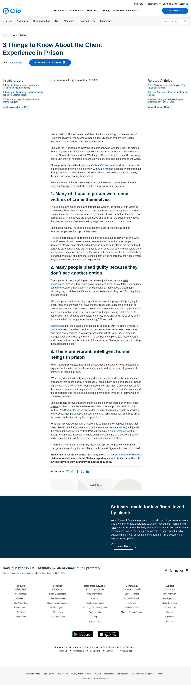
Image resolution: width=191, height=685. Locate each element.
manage (176, 523)
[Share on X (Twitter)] (82, 471)
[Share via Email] (67, 471)
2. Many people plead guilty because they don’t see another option (23, 93)
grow (113, 527)
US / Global (170, 4)
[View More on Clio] (160, 107)
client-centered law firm (122, 431)
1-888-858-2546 (49, 568)
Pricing (106, 10)
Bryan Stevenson (73, 410)
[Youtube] (181, 571)
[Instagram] (187, 571)
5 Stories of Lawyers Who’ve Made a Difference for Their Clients (165, 100)
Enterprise (92, 10)
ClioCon (104, 165)
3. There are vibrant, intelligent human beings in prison (21, 100)
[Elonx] (171, 571)
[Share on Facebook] (77, 471)
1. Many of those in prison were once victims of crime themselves (21, 86)
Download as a (50, 62)
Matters (109, 169)
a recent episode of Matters (125, 454)
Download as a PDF (16, 107)
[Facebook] (166, 571)
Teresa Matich (15, 62)
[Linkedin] (176, 571)
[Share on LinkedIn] (87, 471)
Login (184, 4)
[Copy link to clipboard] (72, 471)
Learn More (123, 546)
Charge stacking (60, 325)
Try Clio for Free (175, 11)
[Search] (185, 21)
